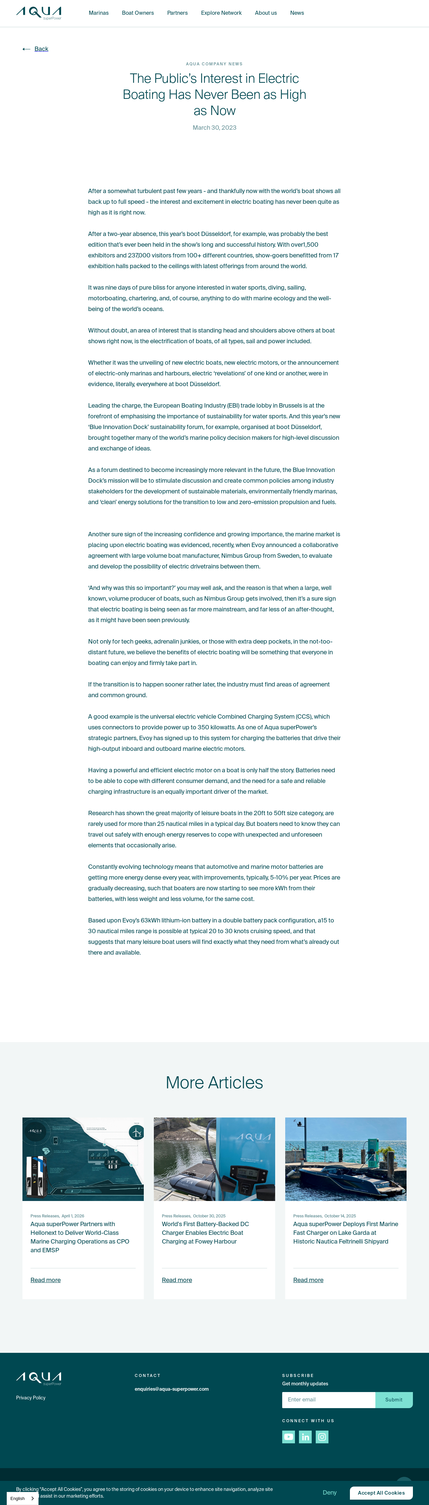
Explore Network (221, 13)
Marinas (99, 13)
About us (266, 13)
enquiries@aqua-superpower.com (172, 1389)
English (17, 1498)
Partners (177, 13)
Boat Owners (138, 13)
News (297, 13)
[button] (329, 1493)
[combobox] (23, 1498)
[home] (38, 13)
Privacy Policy (31, 1398)
